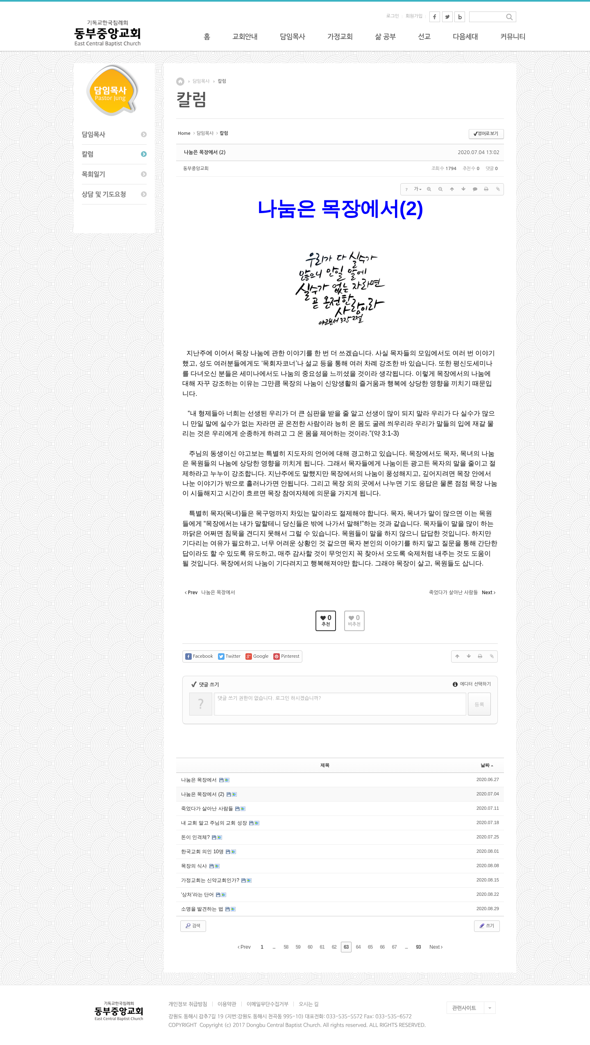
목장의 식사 (195, 866)
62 (334, 947)
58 (286, 947)
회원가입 (414, 16)
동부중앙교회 (196, 168)
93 (418, 947)
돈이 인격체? (196, 837)
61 (322, 947)
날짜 (487, 765)
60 (310, 947)
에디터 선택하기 (472, 684)
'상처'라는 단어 (198, 894)
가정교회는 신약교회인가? (211, 880)
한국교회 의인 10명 (203, 851)
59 (298, 947)
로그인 (392, 16)
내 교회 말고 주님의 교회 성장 (214, 823)
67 (394, 947)
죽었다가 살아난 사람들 (207, 808)
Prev (244, 947)
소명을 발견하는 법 (203, 909)
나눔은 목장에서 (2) (205, 152)
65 (370, 947)
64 (358, 947)
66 (382, 947)
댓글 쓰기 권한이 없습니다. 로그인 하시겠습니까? (269, 698)
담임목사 (201, 81)
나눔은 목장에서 (199, 780)
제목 (324, 765)
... (273, 947)
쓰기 (486, 925)
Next (435, 947)
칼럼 (222, 81)
